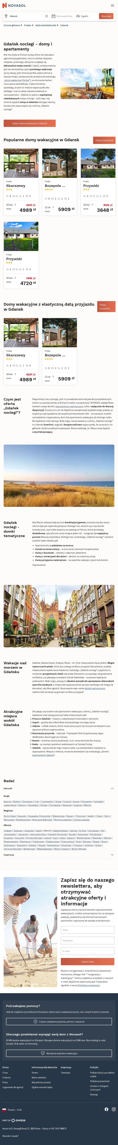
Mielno (107, 837)
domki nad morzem (95, 688)
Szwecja (78, 805)
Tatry (107, 815)
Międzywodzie (11, 841)
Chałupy (8, 830)
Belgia (16, 801)
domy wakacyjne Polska (17, 80)
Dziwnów (29, 830)
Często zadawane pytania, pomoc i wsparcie (59, 1021)
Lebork (47, 837)
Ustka (98, 845)
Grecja (76, 801)
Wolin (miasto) (62, 848)
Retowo (87, 841)
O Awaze (6, 1077)
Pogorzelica (67, 841)
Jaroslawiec (10, 834)
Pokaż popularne (104, 140)
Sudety (91, 815)
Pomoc (35, 1072)
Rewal (96, 841)
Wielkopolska (23, 819)
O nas (5, 1072)
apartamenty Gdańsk (43, 755)
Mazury (70, 815)
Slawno (32, 845)
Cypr (36, 801)
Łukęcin (71, 837)
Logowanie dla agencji (12, 1087)
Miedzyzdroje (83, 837)
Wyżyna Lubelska (63, 819)
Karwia (72, 834)
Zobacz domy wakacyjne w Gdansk (29, 123)
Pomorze (81, 815)
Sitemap (94, 1094)
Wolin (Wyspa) (79, 848)
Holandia (98, 801)
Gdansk (64, 25)
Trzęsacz (78, 845)
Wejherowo (29, 848)
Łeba (62, 837)
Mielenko (97, 837)
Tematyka (65, 1072)
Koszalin (19, 837)
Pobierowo (38, 841)
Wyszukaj (106, 16)
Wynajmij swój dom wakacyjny (59, 1053)
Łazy (55, 837)
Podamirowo (52, 841)
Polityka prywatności (100, 1081)
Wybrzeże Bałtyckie (45, 25)
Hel (102, 830)
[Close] (113, 5)
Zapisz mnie (87, 961)
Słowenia (67, 805)
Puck (78, 841)
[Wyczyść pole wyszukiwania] (46, 16)
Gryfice (82, 830)
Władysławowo (44, 848)
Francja (67, 801)
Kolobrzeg (95, 834)
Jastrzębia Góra (38, 834)
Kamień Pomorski (57, 834)
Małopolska (58, 815)
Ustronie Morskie (12, 848)
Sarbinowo (9, 845)
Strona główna (12, 25)
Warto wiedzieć (39, 1077)
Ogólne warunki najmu (42, 1087)
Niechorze (25, 841)
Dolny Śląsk (10, 815)
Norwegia (33, 805)
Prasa (5, 1082)
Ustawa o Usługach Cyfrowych (99, 1088)
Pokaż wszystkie (105, 306)
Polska (27, 25)
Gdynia (73, 830)
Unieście (88, 845)
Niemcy (22, 805)
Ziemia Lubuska (82, 819)
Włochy (87, 805)
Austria (7, 801)
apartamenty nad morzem (69, 406)
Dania (58, 801)
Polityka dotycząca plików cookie (102, 1074)
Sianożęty (22, 845)
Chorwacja (27, 801)
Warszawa (9, 819)
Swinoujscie (53, 845)
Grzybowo (93, 830)
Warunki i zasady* (10, 1136)
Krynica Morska (34, 837)
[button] (62, 16)
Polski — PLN (12, 1110)
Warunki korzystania (41, 1082)
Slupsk (41, 845)
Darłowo (18, 830)
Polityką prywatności (89, 985)
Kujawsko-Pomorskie (39, 815)
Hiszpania (86, 801)
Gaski (38, 830)
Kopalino (8, 837)
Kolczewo (83, 834)
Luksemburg (10, 805)
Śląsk (99, 815)
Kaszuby (22, 815)
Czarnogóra (47, 801)
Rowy (104, 841)
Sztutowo (66, 845)
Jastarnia (23, 834)
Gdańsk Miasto (60, 830)
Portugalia (55, 805)
